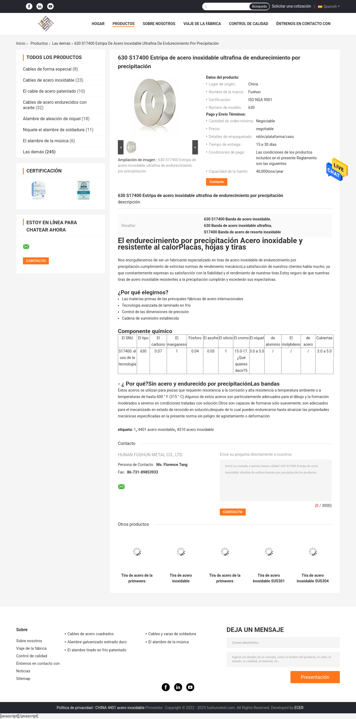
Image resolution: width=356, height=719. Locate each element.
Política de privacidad (75, 708)
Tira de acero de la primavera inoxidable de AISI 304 (225, 578)
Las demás (61, 43)
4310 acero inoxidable (195, 429)
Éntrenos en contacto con (303, 24)
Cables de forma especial (47, 69)
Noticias (23, 671)
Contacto (217, 182)
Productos (123, 24)
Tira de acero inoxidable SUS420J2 (181, 578)
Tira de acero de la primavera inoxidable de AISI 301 (137, 578)
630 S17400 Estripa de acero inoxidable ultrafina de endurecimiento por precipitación (157, 165)
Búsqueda (259, 6)
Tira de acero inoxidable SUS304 (313, 578)
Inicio (20, 43)
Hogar (98, 24)
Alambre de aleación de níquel (52, 118)
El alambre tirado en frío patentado (96, 650)
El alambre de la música (46, 140)
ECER (298, 708)
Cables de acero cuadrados (90, 634)
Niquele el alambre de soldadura (54, 129)
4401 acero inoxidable (156, 429)
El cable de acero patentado (49, 91)
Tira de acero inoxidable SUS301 (269, 578)
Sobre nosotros (159, 24)
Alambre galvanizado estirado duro (97, 642)
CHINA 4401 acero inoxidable (120, 708)
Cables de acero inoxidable (48, 80)
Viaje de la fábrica (202, 24)
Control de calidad (248, 24)
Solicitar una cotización (291, 6)
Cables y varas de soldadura (172, 634)
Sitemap (23, 678)
